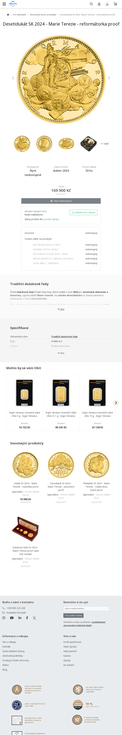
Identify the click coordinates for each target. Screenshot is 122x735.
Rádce (5, 664)
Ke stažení (68, 664)
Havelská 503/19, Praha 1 (46, 249)
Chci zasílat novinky (73, 615)
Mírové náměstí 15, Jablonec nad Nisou (53, 258)
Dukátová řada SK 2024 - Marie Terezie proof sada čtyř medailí (26, 551)
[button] (19, 77)
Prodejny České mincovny (15, 660)
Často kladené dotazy (13, 651)
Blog (4, 669)
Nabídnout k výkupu (83, 212)
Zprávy (66, 660)
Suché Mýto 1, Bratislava (45, 263)
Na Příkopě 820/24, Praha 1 (47, 244)
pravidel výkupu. (51, 219)
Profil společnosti (72, 641)
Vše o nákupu (9, 641)
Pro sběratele (19, 14)
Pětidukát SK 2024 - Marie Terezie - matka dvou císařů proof (96, 486)
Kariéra (67, 655)
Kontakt (6, 646)
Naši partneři (70, 651)
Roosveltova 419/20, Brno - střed (50, 253)
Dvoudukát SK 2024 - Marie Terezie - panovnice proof (61, 486)
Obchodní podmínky (12, 655)
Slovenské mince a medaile (43, 14)
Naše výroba (69, 646)
